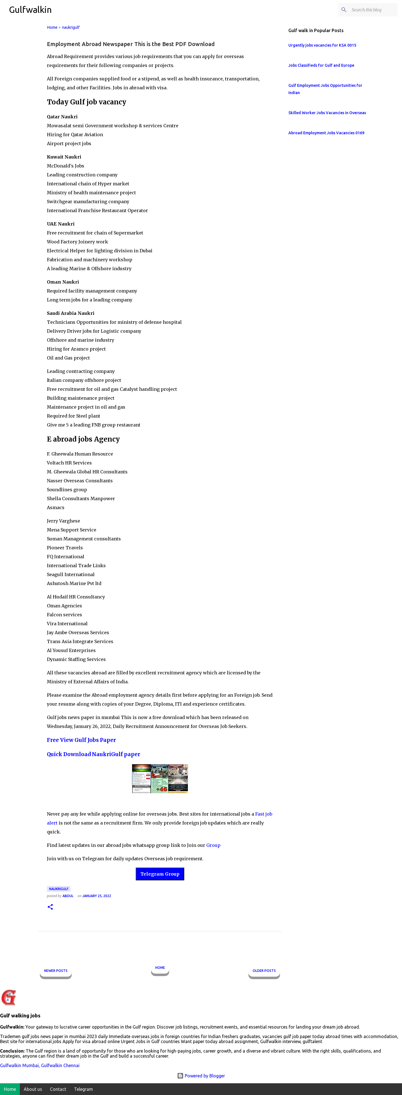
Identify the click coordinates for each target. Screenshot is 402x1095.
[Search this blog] (368, 9)
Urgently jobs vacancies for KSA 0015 (322, 45)
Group (213, 845)
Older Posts (264, 970)
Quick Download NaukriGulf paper (93, 754)
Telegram (83, 1089)
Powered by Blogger (201, 1075)
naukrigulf (58, 889)
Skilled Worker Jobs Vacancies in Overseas (327, 113)
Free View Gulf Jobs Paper (81, 740)
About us (33, 1089)
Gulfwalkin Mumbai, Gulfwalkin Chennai (40, 1065)
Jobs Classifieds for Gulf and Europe (321, 65)
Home (160, 967)
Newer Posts (56, 970)
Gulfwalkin (30, 9)
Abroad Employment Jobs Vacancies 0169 (326, 133)
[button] (50, 907)
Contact (58, 1089)
